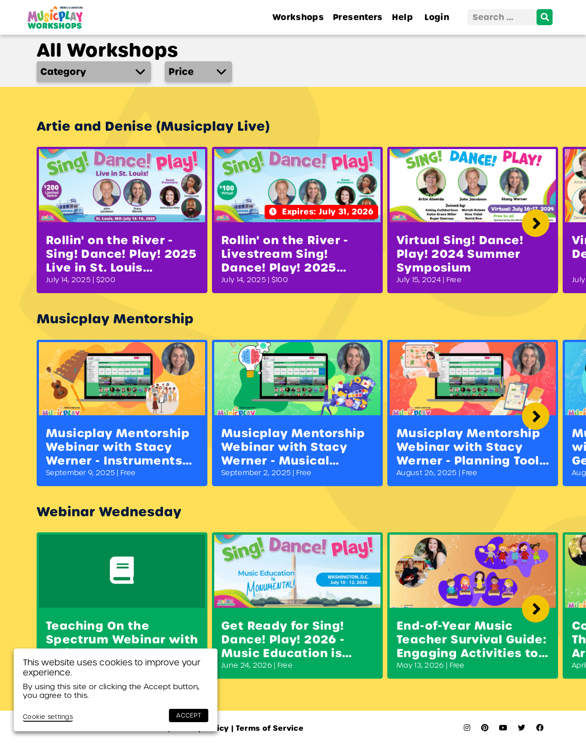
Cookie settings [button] (48, 717)
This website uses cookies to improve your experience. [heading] (112, 667)
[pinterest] (484, 728)
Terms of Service (267, 728)
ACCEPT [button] (188, 715)
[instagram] (467, 728)
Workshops (298, 17)
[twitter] (521, 728)
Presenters (358, 17)
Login (436, 17)
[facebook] (539, 728)
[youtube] (503, 728)
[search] (545, 17)
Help (402, 17)
